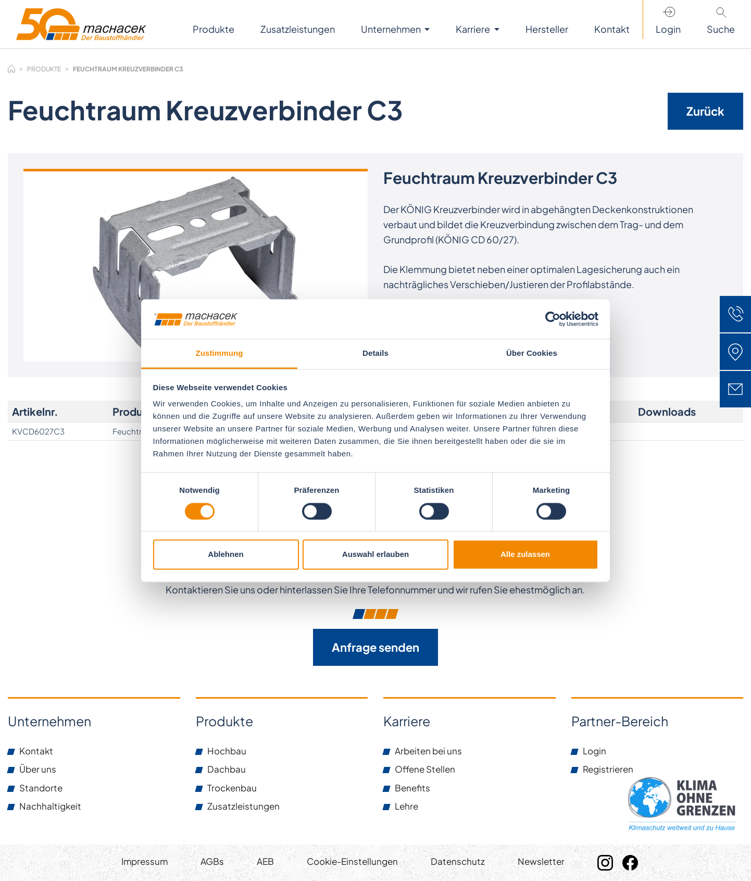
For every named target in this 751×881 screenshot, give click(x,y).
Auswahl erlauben (375, 554)
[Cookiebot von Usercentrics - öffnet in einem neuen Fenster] (552, 319)
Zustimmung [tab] (219, 353)
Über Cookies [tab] (531, 353)
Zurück (705, 111)
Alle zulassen (525, 554)
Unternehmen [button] (391, 29)
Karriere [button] (474, 29)
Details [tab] (375, 353)
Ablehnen (225, 554)
